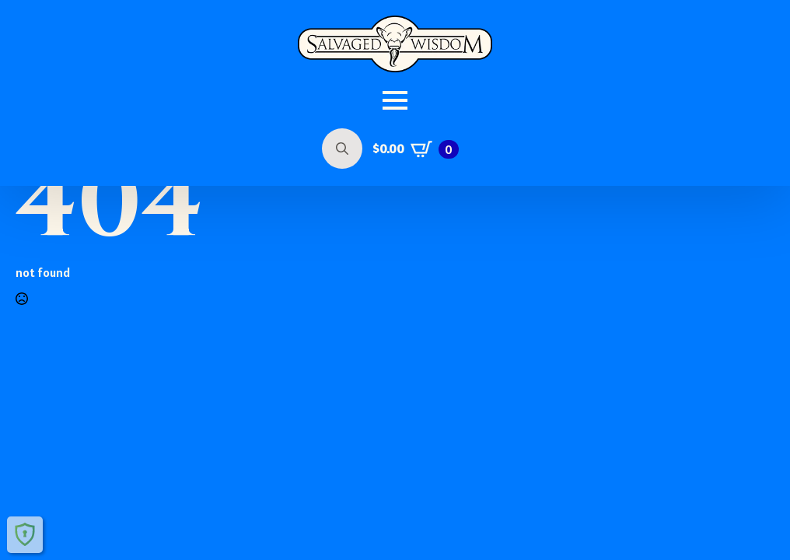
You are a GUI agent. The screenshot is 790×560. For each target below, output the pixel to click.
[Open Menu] (395, 100)
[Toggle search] (342, 148)
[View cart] (415, 149)
